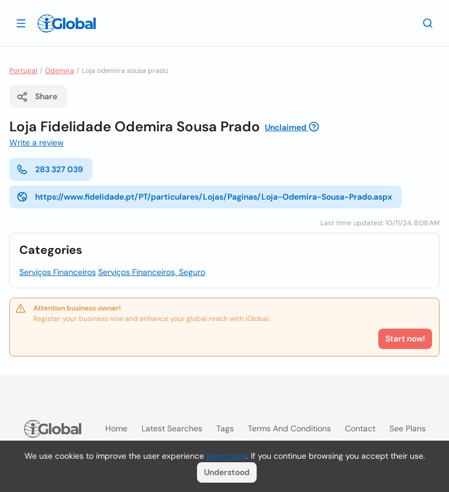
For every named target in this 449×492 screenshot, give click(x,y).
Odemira (59, 70)
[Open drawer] (21, 22)
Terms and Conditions (289, 428)
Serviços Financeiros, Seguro (151, 272)
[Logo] (66, 23)
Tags (225, 428)
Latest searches (171, 428)
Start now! (405, 338)
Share (36, 97)
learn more (226, 456)
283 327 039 (49, 169)
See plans (407, 428)
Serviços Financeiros (57, 272)
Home (116, 428)
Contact (360, 428)
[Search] (428, 22)
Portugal (23, 70)
